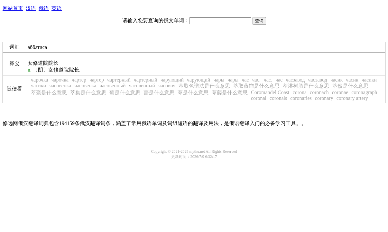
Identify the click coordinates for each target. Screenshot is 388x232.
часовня (167, 85)
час (245, 79)
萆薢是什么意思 (230, 92)
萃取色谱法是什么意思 (204, 86)
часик (336, 79)
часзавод (295, 79)
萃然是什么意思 (350, 86)
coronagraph (364, 92)
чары (218, 79)
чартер (79, 79)
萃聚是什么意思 (49, 92)
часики (369, 79)
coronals (278, 98)
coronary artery (352, 98)
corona (300, 92)
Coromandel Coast (270, 92)
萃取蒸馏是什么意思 (256, 86)
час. (256, 79)
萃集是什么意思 (88, 92)
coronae (340, 92)
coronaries (301, 98)
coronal (258, 98)
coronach (319, 92)
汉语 (31, 8)
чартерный (119, 79)
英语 (56, 8)
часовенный (112, 85)
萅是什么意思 (158, 92)
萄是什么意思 (124, 92)
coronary (324, 98)
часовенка (60, 85)
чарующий (172, 79)
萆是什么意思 (193, 92)
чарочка (39, 79)
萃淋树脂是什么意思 (306, 86)
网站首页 (13, 8)
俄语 (44, 8)
